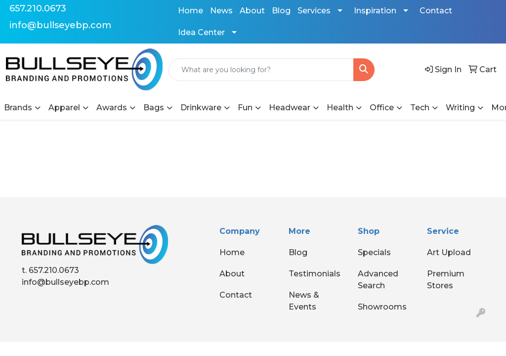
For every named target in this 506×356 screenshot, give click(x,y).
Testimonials (314, 273)
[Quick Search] (261, 69)
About (252, 10)
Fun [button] (245, 107)
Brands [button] (18, 107)
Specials (374, 252)
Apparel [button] (64, 107)
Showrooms (382, 307)
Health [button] (340, 107)
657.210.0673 (37, 8)
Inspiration (375, 10)
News (221, 10)
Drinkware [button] (200, 107)
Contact (436, 10)
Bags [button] (153, 107)
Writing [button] (460, 107)
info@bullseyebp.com (60, 25)
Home (190, 10)
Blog (281, 10)
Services (314, 10)
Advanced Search (378, 279)
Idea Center (201, 32)
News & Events (304, 301)
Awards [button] (111, 107)
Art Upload (449, 252)
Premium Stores (445, 279)
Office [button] (382, 107)
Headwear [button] (289, 107)
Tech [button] (419, 107)
